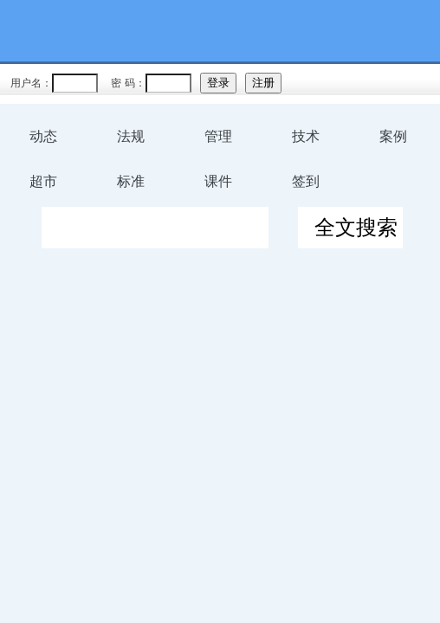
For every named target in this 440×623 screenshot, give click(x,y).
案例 (393, 136)
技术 (306, 136)
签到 (306, 181)
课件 (218, 181)
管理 (218, 136)
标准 (131, 181)
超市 (43, 181)
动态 (43, 136)
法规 (131, 136)
